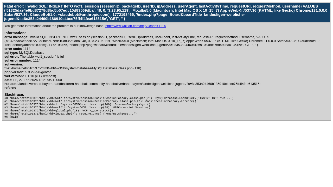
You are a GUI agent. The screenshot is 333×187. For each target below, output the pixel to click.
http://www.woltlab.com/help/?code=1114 (135, 26)
